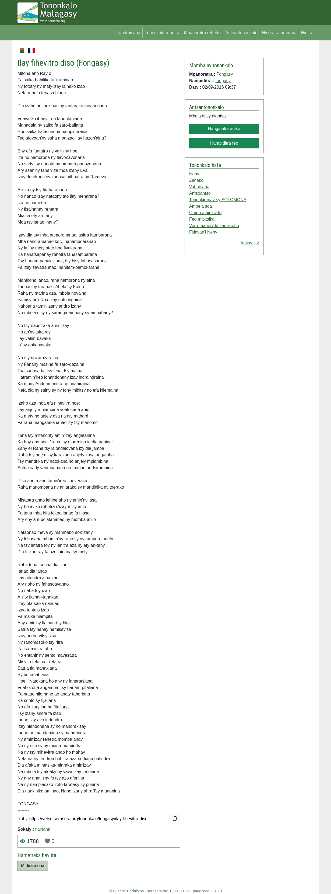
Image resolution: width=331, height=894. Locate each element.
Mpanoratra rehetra (202, 32)
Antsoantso (200, 193)
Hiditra (307, 32)
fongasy (223, 80)
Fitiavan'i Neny (203, 232)
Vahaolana (199, 187)
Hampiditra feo (224, 143)
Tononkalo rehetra (162, 32)
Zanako (196, 180)
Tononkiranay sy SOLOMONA (218, 199)
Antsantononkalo (241, 32)
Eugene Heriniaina (128, 891)
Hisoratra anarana (279, 32)
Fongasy (93, 63)
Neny (194, 174)
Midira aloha (32, 865)
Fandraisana (128, 32)
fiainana (42, 829)
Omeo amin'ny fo (205, 212)
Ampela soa (200, 206)
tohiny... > (250, 243)
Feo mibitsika (201, 219)
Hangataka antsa (224, 128)
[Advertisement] (290, 127)
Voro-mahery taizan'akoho (214, 225)
